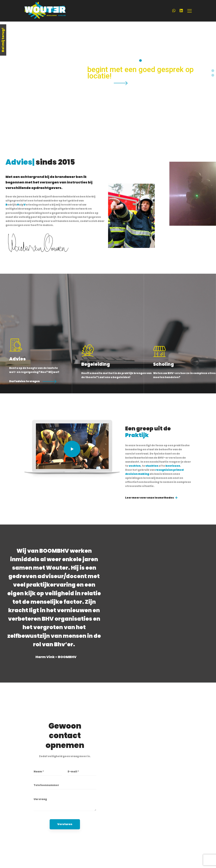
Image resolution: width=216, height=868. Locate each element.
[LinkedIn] (181, 11)
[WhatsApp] (173, 11)
